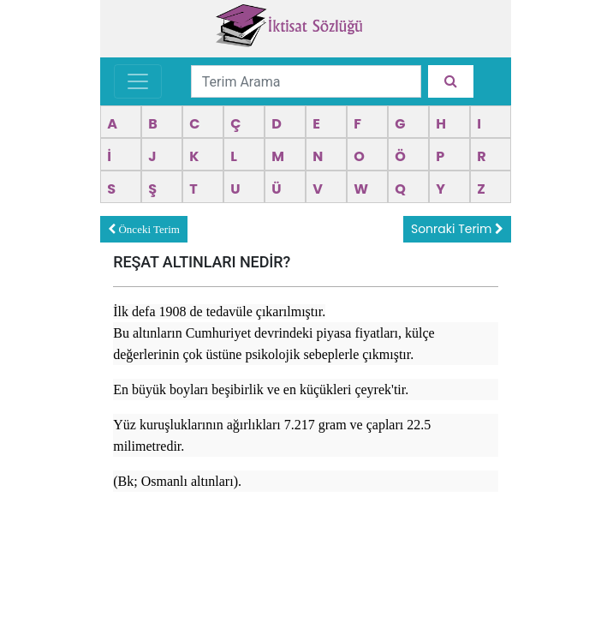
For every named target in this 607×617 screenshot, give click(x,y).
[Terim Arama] (306, 81)
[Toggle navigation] (138, 81)
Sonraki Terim (457, 228)
